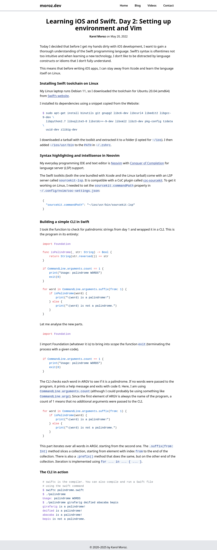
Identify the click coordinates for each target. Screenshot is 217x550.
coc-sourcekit (152, 179)
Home (124, 5)
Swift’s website (58, 96)
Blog (138, 5)
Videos (152, 5)
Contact (168, 5)
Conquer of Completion (147, 162)
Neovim (116, 162)
